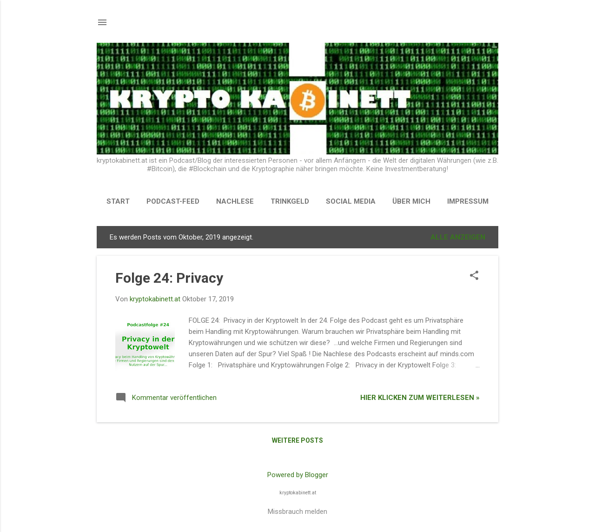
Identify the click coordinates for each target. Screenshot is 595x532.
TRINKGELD (290, 201)
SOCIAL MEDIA (351, 201)
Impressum (468, 201)
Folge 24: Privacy (169, 278)
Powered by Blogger (297, 475)
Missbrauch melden (297, 511)
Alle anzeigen (457, 237)
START (118, 201)
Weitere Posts (297, 440)
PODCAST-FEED (172, 201)
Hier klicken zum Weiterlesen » (420, 397)
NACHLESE (235, 201)
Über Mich (411, 201)
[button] (474, 276)
